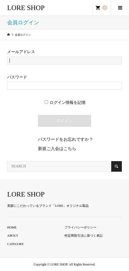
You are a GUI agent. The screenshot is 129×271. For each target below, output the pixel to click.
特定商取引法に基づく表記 (83, 235)
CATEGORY (15, 244)
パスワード (17, 77)
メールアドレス (21, 52)
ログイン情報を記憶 (65, 102)
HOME (11, 227)
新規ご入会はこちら (57, 148)
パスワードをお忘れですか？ (65, 139)
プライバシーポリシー (80, 227)
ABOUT (12, 235)
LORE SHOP (26, 8)
